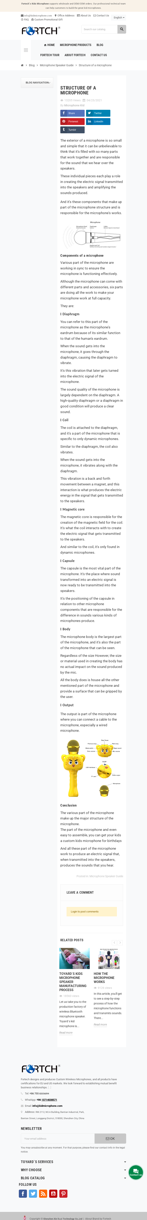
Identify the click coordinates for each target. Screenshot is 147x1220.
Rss (43, 1194)
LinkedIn (98, 121)
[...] (49, 1087)
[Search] (103, 29)
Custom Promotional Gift (47, 19)
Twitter (98, 113)
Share (71, 113)
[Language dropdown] (118, 18)
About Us (84, 15)
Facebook (23, 1194)
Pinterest (73, 121)
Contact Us (101, 15)
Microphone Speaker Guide (106, 876)
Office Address (64, 15)
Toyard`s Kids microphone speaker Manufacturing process (72, 982)
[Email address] (58, 1138)
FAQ (25, 19)
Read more (65, 1032)
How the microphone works (104, 978)
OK (110, 1139)
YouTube (53, 1194)
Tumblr (72, 129)
